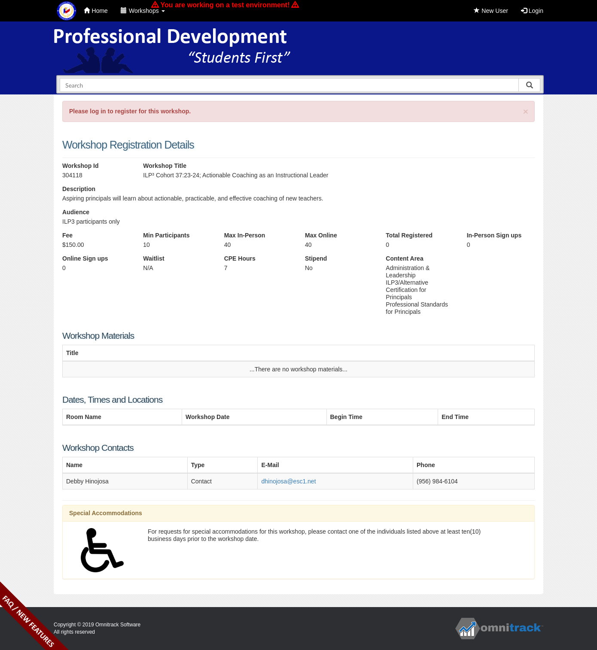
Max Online (321, 235)
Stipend (316, 258)
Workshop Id (80, 165)
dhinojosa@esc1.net (288, 481)
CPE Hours (240, 258)
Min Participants (166, 235)
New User (491, 10)
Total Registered (409, 235)
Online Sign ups (85, 258)
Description (78, 188)
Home (96, 10)
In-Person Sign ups (494, 235)
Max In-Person (244, 235)
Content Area (404, 258)
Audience (75, 212)
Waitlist (153, 258)
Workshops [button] (143, 10)
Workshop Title (164, 165)
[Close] (525, 111)
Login (532, 10)
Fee (67, 235)
